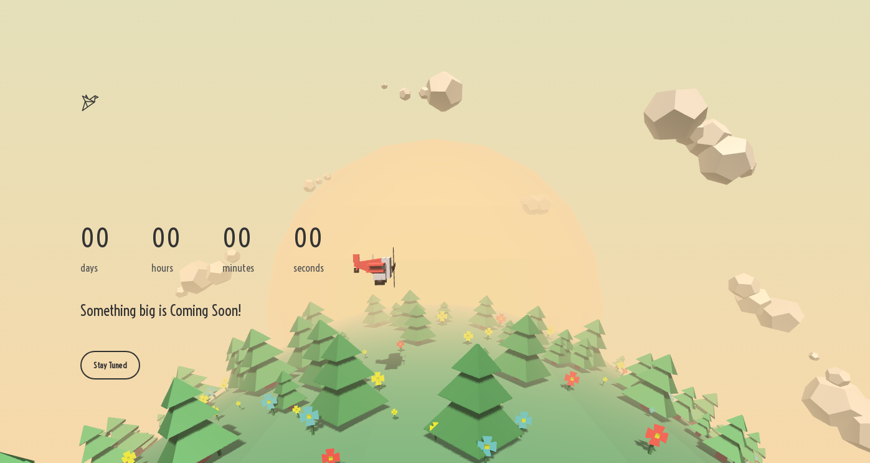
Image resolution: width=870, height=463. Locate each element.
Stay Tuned (110, 365)
